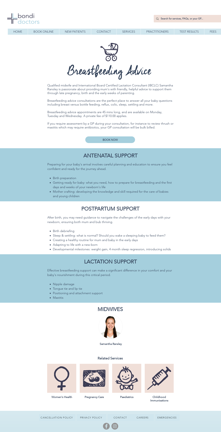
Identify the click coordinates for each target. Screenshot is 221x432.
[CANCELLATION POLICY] (57, 417)
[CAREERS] (143, 417)
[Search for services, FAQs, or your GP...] (187, 18)
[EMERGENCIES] (167, 417)
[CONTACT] (121, 417)
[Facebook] (106, 426)
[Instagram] (114, 426)
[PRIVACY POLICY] (91, 417)
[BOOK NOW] (110, 139)
